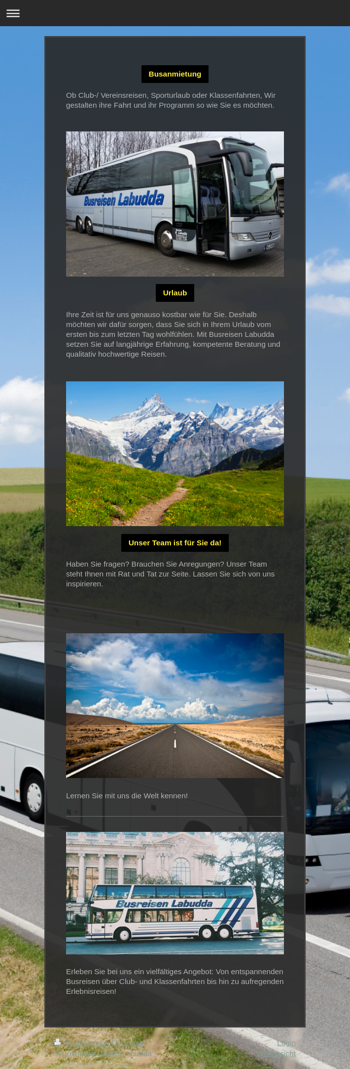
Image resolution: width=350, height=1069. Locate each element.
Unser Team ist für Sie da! (175, 542)
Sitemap (129, 1042)
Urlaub (175, 292)
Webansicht (276, 1053)
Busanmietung (175, 74)
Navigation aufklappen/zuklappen (175, 13)
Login (286, 1042)
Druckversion (82, 1042)
